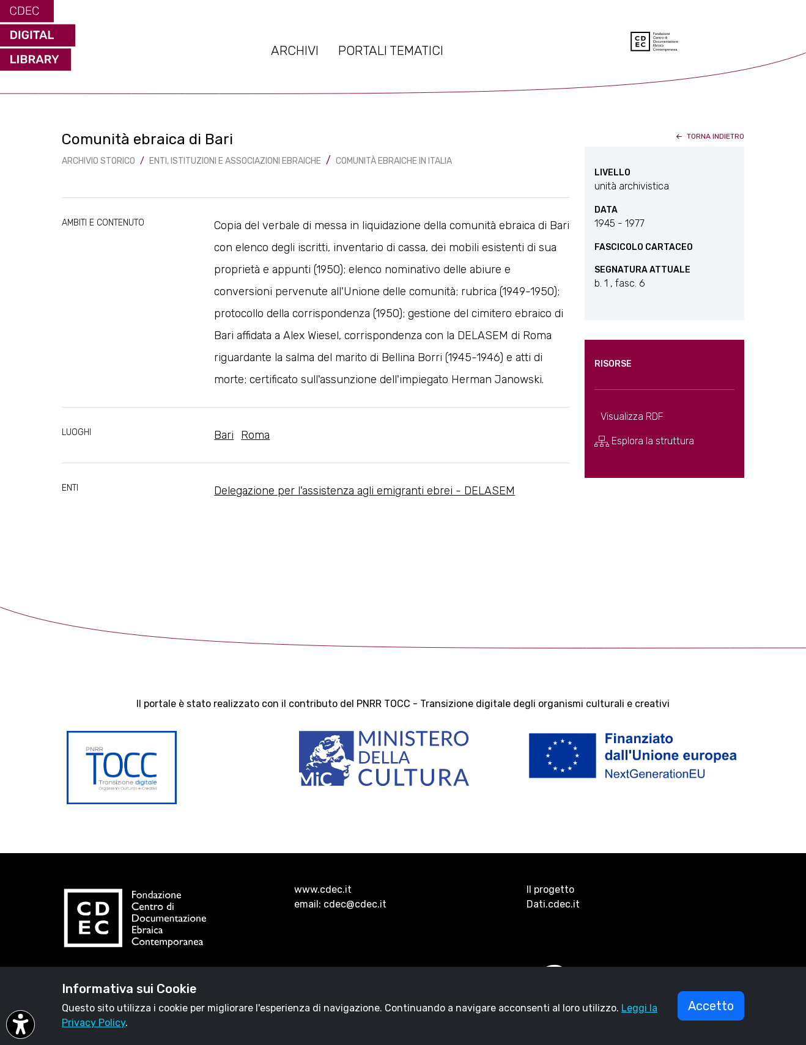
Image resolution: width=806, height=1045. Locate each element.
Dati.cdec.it (553, 904)
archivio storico (98, 161)
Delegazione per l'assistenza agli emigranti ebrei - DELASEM (364, 490)
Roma (255, 435)
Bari (224, 435)
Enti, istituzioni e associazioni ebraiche (235, 161)
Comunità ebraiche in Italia (394, 161)
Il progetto (550, 889)
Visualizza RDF (632, 416)
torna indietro (709, 136)
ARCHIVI (295, 50)
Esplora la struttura (644, 441)
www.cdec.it (323, 889)
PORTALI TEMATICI (390, 50)
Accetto (711, 1006)
